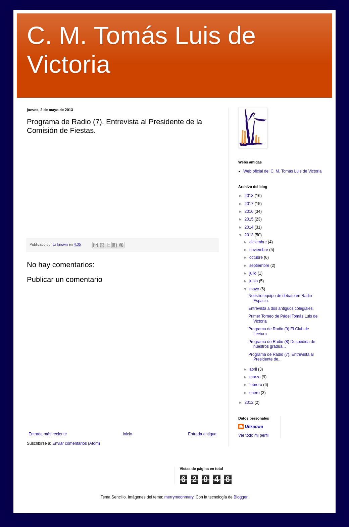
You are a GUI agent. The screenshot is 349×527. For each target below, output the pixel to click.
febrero (256, 384)
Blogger (240, 497)
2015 (250, 219)
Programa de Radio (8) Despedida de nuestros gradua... (281, 344)
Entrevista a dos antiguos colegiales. (281, 308)
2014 (250, 227)
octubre (256, 257)
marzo (255, 377)
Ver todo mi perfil (253, 435)
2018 (250, 195)
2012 (250, 402)
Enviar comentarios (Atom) (76, 443)
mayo (254, 289)
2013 (250, 235)
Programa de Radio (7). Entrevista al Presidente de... (281, 357)
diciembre (258, 242)
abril (253, 369)
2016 (250, 211)
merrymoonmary (178, 497)
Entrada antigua (202, 434)
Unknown (254, 426)
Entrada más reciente (48, 434)
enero (255, 392)
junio (254, 281)
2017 (250, 203)
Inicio (127, 434)
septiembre (259, 265)
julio (253, 273)
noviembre (259, 249)
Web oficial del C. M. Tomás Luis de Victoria (282, 171)
